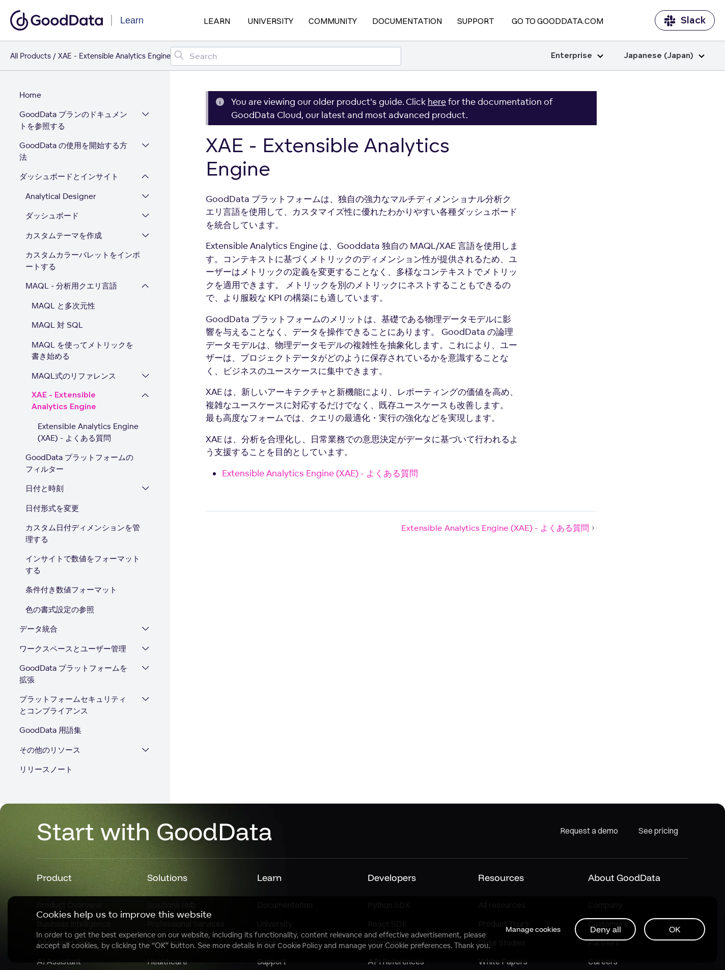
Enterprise (577, 55)
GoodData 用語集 (51, 732)
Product (54, 880)
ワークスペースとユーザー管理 (73, 650)
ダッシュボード (53, 217)
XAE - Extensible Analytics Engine (65, 403)
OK (674, 929)
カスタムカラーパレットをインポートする (83, 262)
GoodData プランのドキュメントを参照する (74, 122)
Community (333, 21)
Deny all (605, 929)
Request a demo (589, 833)
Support (475, 21)
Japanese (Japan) (664, 55)
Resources (501, 880)
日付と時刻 (45, 490)
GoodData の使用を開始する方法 (74, 153)
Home (31, 96)
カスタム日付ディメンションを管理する (83, 535)
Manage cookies (530, 928)
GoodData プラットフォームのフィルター (84, 465)
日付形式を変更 (53, 510)
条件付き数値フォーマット (72, 591)
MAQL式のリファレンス (75, 377)
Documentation (407, 21)
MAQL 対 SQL (58, 327)
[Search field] (286, 56)
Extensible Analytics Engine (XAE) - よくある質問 (89, 434)
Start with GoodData (154, 833)
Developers (392, 880)
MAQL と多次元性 (64, 307)
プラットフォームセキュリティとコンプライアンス (73, 707)
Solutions (167, 880)
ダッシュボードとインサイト (70, 178)
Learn (217, 21)
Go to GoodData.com (557, 21)
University (270, 21)
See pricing (658, 833)
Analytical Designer (61, 198)
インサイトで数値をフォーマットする (83, 566)
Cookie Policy (300, 945)
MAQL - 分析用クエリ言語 (72, 288)
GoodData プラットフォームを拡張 (74, 676)
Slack (685, 20)
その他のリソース (50, 751)
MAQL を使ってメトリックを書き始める (87, 352)
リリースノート (47, 771)
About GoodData (624, 880)
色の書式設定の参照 (60, 611)
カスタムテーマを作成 (64, 237)
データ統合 (39, 631)
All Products (30, 55)
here (437, 101)
